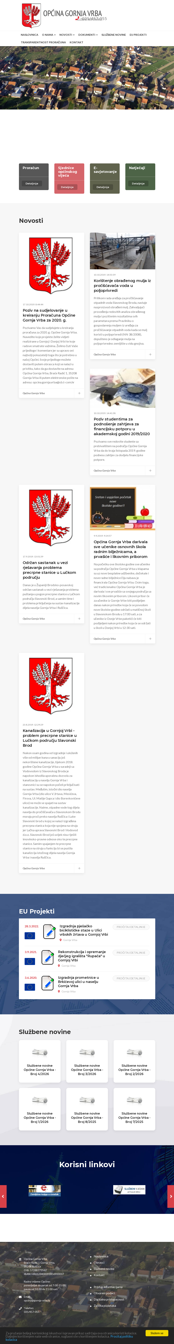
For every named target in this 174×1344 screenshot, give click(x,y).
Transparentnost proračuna (43, 42)
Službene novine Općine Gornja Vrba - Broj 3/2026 (87, 1070)
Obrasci (97, 1262)
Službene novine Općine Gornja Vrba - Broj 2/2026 (134, 1070)
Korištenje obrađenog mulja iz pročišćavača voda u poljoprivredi (122, 285)
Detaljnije (32, 183)
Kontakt (76, 42)
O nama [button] (49, 34)
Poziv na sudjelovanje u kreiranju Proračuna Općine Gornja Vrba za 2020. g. (49, 315)
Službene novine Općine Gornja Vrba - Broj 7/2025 (134, 1118)
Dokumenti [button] (88, 34)
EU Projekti (138, 34)
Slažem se (157, 1333)
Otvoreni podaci (102, 1293)
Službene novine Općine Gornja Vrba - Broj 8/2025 (87, 1118)
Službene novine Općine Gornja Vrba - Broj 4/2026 (40, 1070)
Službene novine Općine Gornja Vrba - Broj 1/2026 (40, 1118)
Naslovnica (29, 34)
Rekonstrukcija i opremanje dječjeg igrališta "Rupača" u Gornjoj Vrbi (82, 956)
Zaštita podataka (103, 1305)
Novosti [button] (67, 34)
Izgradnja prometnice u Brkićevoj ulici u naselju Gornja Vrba (78, 982)
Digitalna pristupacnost (107, 1299)
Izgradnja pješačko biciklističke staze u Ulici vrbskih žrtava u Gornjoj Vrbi (84, 930)
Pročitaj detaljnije (131, 926)
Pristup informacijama (106, 1287)
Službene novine (113, 34)
